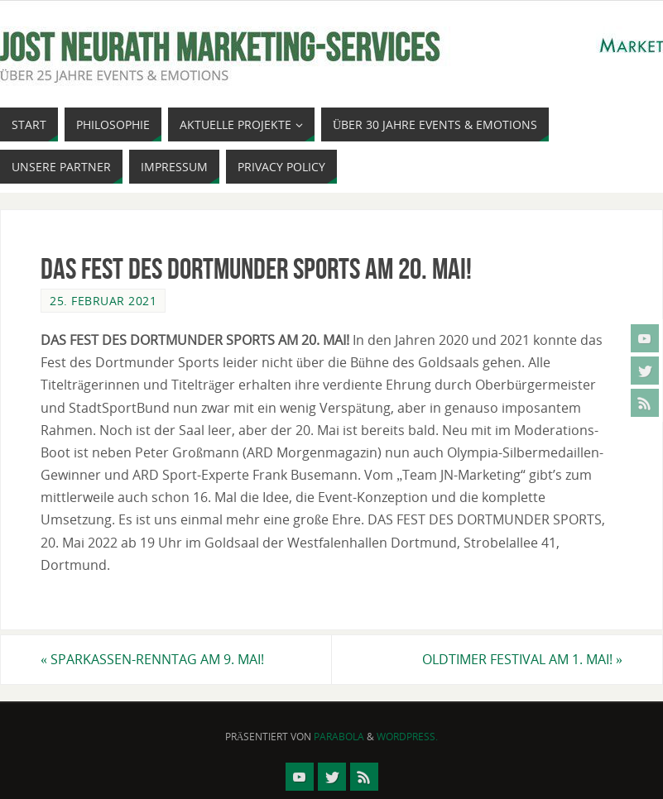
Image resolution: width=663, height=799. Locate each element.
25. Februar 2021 (103, 301)
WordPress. (407, 737)
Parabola (339, 737)
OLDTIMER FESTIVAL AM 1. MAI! (522, 659)
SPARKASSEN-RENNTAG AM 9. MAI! (152, 659)
